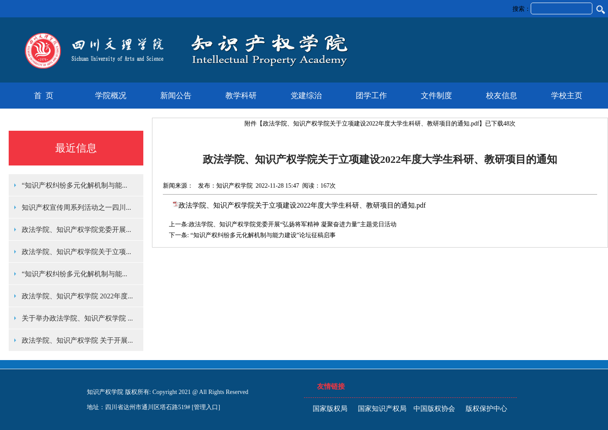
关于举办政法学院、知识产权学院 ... (77, 318)
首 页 (43, 95)
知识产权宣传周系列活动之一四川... (76, 207)
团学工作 (371, 95)
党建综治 (306, 95)
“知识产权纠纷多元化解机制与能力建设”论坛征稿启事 (262, 235)
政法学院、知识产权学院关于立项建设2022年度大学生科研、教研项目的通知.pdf (371, 123)
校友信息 (501, 95)
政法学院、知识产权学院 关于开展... (77, 340)
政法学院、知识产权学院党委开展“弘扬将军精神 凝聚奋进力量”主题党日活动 (293, 224)
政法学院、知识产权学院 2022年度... (77, 296)
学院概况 (110, 95)
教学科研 (241, 95)
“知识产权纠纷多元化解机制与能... (74, 185)
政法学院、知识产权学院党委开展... (76, 229)
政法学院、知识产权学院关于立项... (76, 251)
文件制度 (436, 95)
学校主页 (566, 95)
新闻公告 (176, 95)
